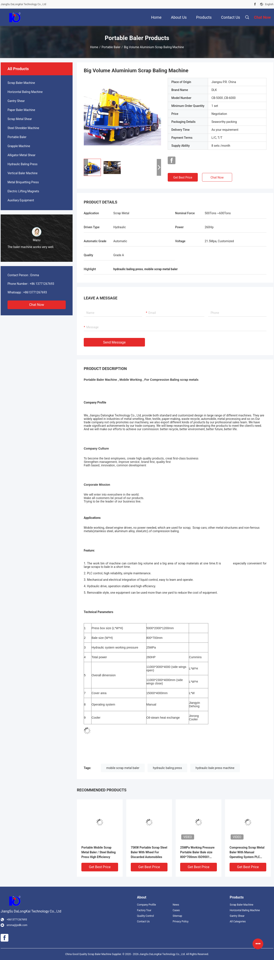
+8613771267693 (35, 292)
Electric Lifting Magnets (23, 191)
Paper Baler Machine (21, 110)
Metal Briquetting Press (23, 182)
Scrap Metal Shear (20, 119)
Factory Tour (144, 910)
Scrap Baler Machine (21, 83)
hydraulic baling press (167, 768)
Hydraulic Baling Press (22, 164)
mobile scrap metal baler (122, 768)
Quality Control (145, 915)
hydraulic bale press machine (215, 768)
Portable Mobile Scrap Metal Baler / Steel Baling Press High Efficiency (98, 852)
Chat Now (36, 305)
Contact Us (143, 921)
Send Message (114, 342)
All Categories (238, 921)
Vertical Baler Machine (23, 173)
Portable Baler (111, 47)
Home (94, 47)
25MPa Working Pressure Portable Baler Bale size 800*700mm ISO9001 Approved (197, 852)
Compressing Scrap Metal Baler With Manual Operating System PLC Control (247, 852)
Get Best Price (182, 177)
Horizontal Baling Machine (25, 92)
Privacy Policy (181, 921)
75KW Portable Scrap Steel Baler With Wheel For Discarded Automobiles (149, 852)
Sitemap (177, 915)
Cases (176, 910)
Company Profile (146, 904)
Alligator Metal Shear (21, 155)
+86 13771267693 (42, 283)
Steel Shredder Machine (23, 128)
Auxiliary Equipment (21, 200)
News (176, 904)
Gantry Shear (16, 101)
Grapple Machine (19, 146)
